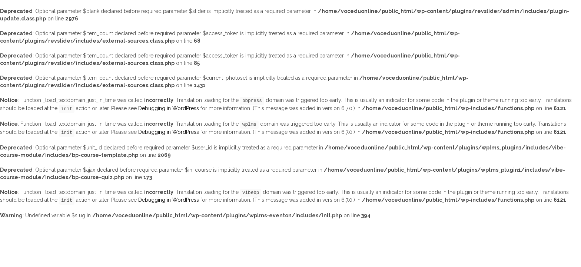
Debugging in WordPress (168, 108)
